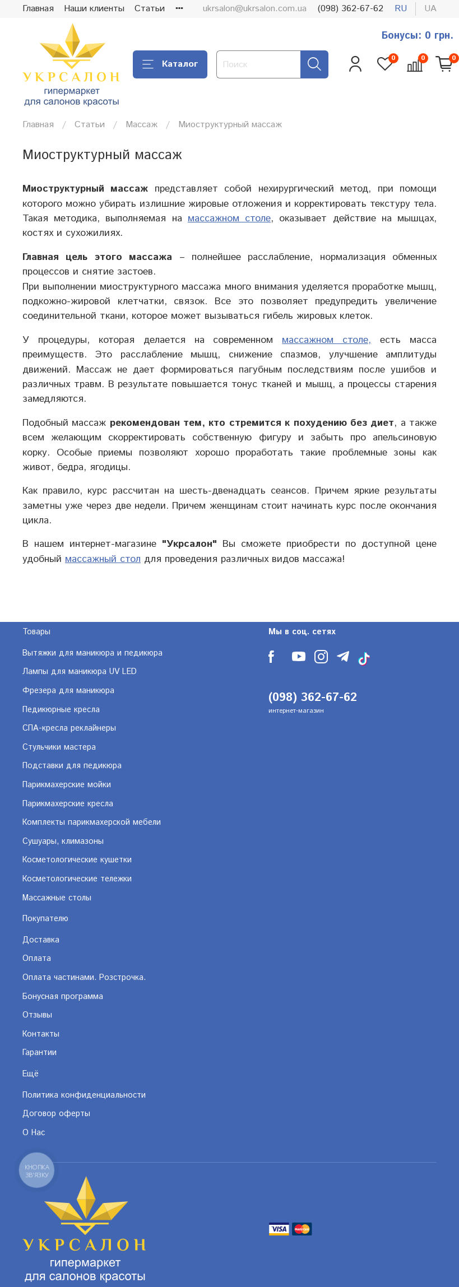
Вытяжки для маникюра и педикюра (92, 653)
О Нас (33, 1133)
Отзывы (37, 1015)
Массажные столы (56, 898)
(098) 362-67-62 (350, 8)
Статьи (150, 8)
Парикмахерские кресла (67, 804)
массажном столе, (326, 340)
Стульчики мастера (59, 747)
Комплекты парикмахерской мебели (91, 822)
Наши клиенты (94, 8)
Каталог (170, 64)
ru (401, 8)
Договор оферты (56, 1113)
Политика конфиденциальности (84, 1095)
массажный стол (103, 559)
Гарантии (39, 1052)
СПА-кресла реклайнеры (69, 728)
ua (430, 8)
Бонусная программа (62, 996)
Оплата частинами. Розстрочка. (84, 977)
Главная (38, 8)
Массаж (141, 124)
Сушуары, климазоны (63, 841)
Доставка (40, 940)
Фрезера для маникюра (68, 690)
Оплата (36, 958)
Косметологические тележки (77, 879)
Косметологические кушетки (77, 860)
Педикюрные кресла (61, 709)
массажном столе (229, 218)
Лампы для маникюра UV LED (79, 671)
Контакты (40, 1034)
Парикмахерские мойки (66, 785)
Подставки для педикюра (72, 766)
